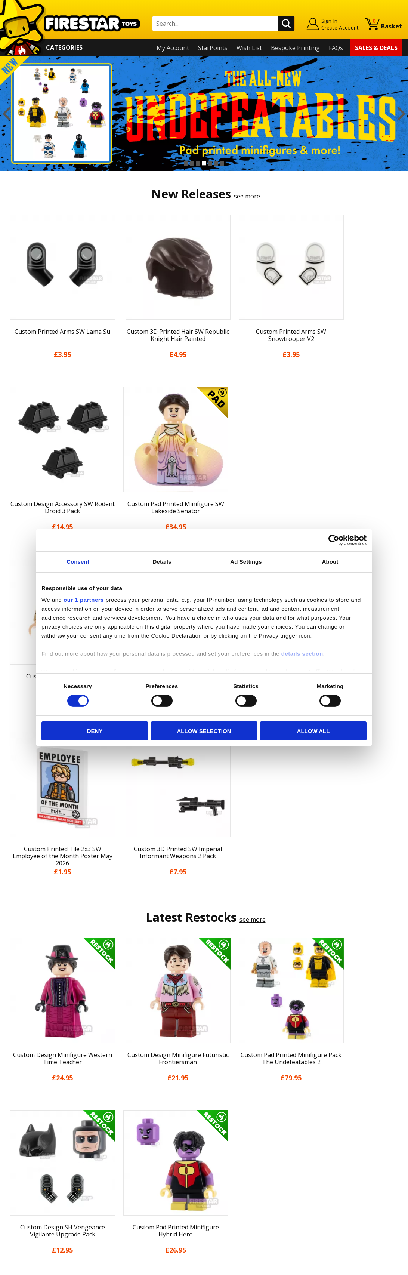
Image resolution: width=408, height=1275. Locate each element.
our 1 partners (84, 600)
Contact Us (120, 1104)
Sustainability (25, 1201)
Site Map (18, 1212)
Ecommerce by (374, 1266)
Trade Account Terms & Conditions (154, 1185)
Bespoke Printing (295, 48)
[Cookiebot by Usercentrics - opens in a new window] (334, 539)
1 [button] (186, 163)
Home (14, 1104)
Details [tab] (162, 561)
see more (247, 196)
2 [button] (192, 163)
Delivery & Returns (32, 1158)
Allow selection (204, 731)
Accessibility (22, 1190)
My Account (173, 48)
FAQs (336, 48)
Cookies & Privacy (30, 1180)
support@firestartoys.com (141, 1141)
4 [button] (204, 163)
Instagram (255, 1133)
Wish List (249, 48)
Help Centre (122, 1116)
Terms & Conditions (34, 1169)
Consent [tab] (78, 561)
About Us (19, 1126)
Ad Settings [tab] (246, 561)
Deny (95, 731)
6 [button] (216, 163)
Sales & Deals (376, 48)
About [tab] (330, 561)
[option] (204, 113)
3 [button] (198, 163)
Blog (12, 1147)
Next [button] (401, 113)
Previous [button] (6, 113)
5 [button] (210, 163)
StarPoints (213, 48)
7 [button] (222, 163)
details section (302, 653)
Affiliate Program (129, 1197)
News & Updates (29, 1137)
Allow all (313, 731)
